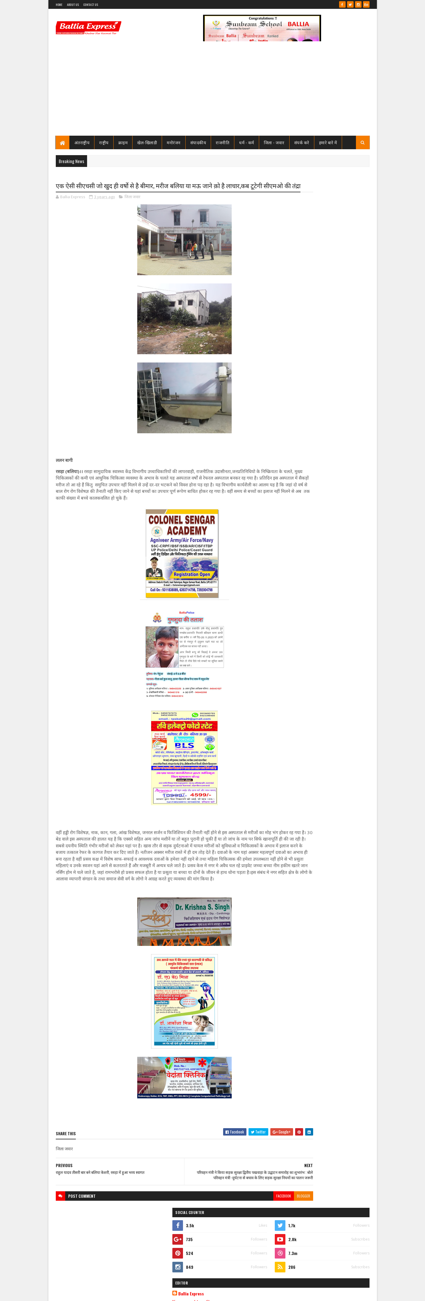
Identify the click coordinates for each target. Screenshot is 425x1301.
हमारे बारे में (328, 142)
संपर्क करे (301, 142)
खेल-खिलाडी (147, 142)
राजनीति (222, 142)
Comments (345, 397)
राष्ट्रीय (104, 142)
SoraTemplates (77, 1292)
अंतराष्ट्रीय (82, 142)
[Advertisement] (212, 91)
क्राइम (123, 142)
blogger (255, 1232)
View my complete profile (294, 274)
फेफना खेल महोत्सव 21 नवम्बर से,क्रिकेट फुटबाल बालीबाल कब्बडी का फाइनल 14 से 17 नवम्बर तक (335, 326)
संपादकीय (198, 142)
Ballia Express (294, 266)
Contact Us (90, 4)
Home (59, 4)
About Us (73, 4)
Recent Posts (298, 397)
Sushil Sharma (118, 1292)
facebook (235, 1232)
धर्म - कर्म (246, 142)
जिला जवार (132, 207)
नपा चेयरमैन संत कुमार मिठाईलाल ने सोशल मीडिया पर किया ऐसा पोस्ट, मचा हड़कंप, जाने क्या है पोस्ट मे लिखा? (335, 304)
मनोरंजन (174, 142)
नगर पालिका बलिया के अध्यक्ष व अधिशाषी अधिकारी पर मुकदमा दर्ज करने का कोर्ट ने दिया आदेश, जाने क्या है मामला (333, 377)
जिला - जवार (274, 142)
